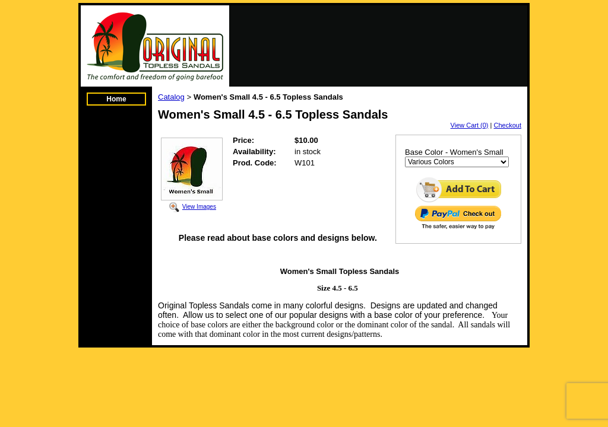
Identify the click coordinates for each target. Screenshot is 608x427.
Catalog (171, 97)
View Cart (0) (470, 125)
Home (116, 99)
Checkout (507, 125)
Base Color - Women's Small (454, 152)
